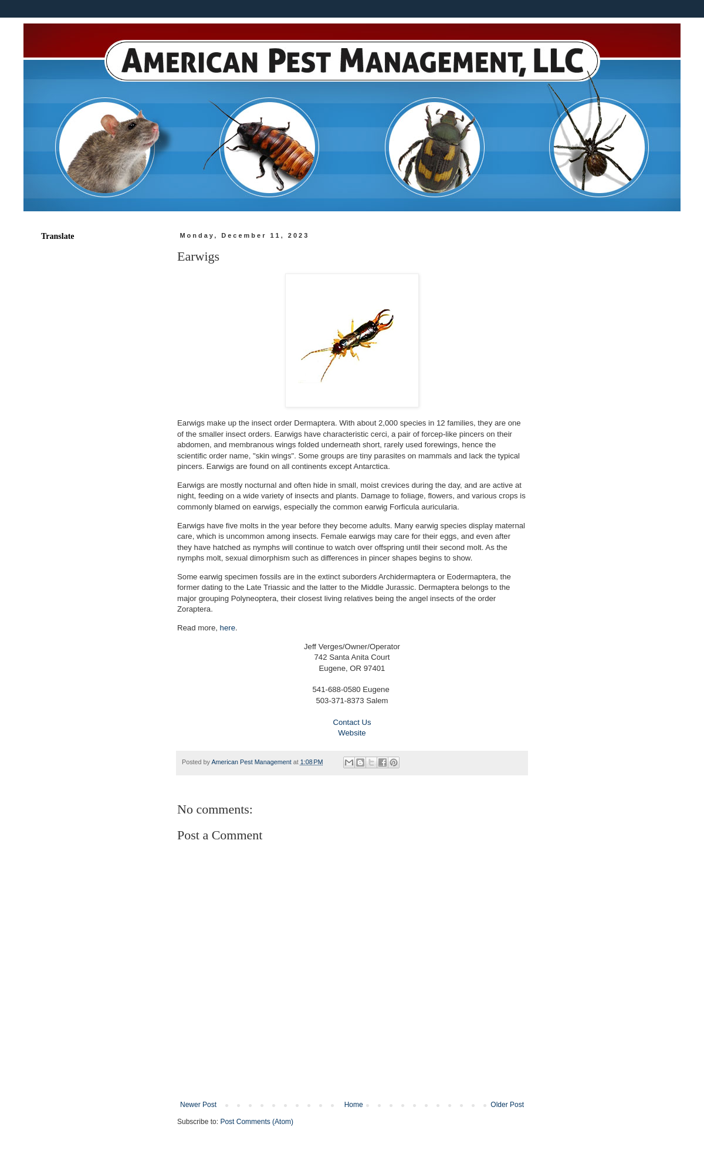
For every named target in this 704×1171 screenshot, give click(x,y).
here (227, 627)
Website (351, 732)
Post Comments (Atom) (256, 1122)
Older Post (507, 1105)
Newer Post (198, 1105)
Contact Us (352, 722)
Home (353, 1105)
